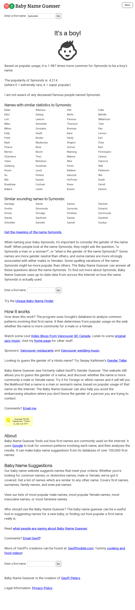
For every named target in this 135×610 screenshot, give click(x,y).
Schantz (103, 208)
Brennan (71, 128)
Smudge (40, 213)
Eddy (7, 133)
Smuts (8, 213)
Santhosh (41, 217)
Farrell (101, 184)
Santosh (103, 203)
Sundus (102, 222)
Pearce (8, 147)
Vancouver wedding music (80, 351)
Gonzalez (41, 128)
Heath (39, 133)
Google (17, 446)
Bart (100, 147)
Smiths (8, 208)
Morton (8, 151)
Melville (102, 114)
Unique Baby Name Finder (34, 301)
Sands (39, 203)
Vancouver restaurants (37, 351)
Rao (100, 128)
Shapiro (71, 142)
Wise (69, 161)
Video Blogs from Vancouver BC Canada (60, 336)
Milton (7, 128)
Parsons (71, 119)
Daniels (40, 179)
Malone (71, 156)
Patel (7, 137)
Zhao (101, 142)
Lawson (40, 119)
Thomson (72, 123)
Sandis (8, 217)
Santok (71, 222)
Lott (6, 119)
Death (101, 179)
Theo (38, 156)
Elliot (7, 114)
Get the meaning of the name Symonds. (33, 232)
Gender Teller (117, 361)
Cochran (40, 184)
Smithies (72, 213)
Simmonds (42, 208)
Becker (39, 137)
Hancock (71, 175)
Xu (5, 175)
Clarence (103, 161)
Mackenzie (42, 142)
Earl (100, 137)
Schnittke (9, 222)
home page (42, 341)
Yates (7, 161)
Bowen (71, 189)
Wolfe (70, 114)
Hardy (70, 137)
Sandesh (103, 217)
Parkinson (103, 170)
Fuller (101, 110)
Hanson (102, 189)
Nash (7, 142)
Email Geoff (31, 538)
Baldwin (71, 170)
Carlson (102, 156)
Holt (69, 110)
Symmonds (104, 213)
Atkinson (41, 110)
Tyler (101, 123)
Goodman (41, 165)
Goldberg (9, 165)
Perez (70, 165)
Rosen (7, 170)
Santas (71, 217)
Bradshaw (10, 184)
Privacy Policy (42, 588)
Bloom (39, 151)
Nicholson (41, 161)
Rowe (70, 184)
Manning (72, 151)
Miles (7, 123)
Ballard (8, 189)
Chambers (10, 156)
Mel (6, 179)
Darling (39, 114)
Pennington (104, 151)
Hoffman (72, 179)
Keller (7, 110)
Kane (70, 133)
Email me (29, 408)
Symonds (72, 208)
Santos (71, 203)
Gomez (71, 147)
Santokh (40, 222)
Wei (100, 175)
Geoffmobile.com (81, 548)
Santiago (9, 203)
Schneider (41, 123)
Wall (100, 165)
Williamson (104, 119)
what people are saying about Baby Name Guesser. (50, 528)
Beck (38, 147)
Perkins (40, 175)
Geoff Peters (70, 578)
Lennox (102, 133)
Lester (39, 189)
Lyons (39, 170)
